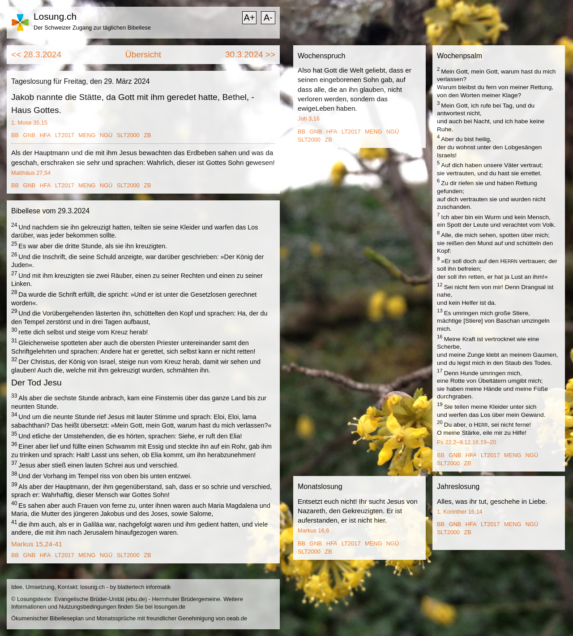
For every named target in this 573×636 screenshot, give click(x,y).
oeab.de (237, 618)
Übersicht (143, 54)
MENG (86, 135)
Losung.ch (55, 16)
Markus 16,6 (313, 530)
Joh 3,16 (309, 118)
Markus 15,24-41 (36, 544)
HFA (45, 135)
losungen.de (169, 606)
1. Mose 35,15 (29, 122)
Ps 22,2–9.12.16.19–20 (466, 442)
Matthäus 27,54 (31, 172)
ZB (147, 135)
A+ (249, 17)
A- (268, 17)
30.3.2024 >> (250, 54)
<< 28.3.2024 (36, 54)
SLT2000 (128, 135)
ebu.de (136, 599)
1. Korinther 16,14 (460, 511)
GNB (29, 135)
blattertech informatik (144, 587)
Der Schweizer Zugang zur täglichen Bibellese (92, 27)
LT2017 (64, 135)
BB (15, 135)
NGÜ (106, 135)
